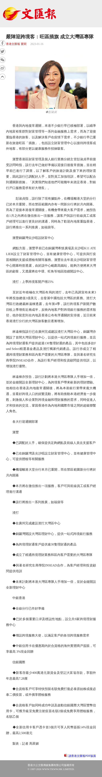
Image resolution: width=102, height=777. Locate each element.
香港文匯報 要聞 (16, 44)
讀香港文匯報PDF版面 (82, 755)
